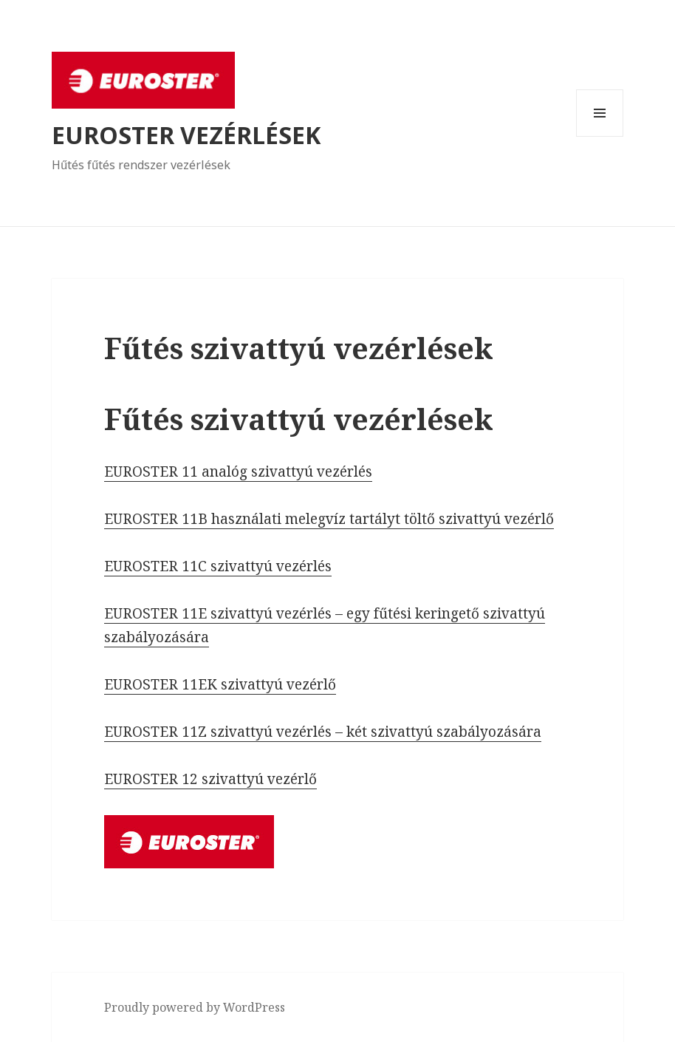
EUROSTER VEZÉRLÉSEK (186, 135)
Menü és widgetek (600, 136)
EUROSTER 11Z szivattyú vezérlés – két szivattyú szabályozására (322, 731)
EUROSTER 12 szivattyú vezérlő (210, 779)
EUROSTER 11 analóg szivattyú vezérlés (238, 471)
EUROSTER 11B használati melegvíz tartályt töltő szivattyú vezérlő (329, 518)
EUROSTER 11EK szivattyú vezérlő (220, 684)
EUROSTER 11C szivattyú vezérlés (218, 566)
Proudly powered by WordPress (194, 1007)
